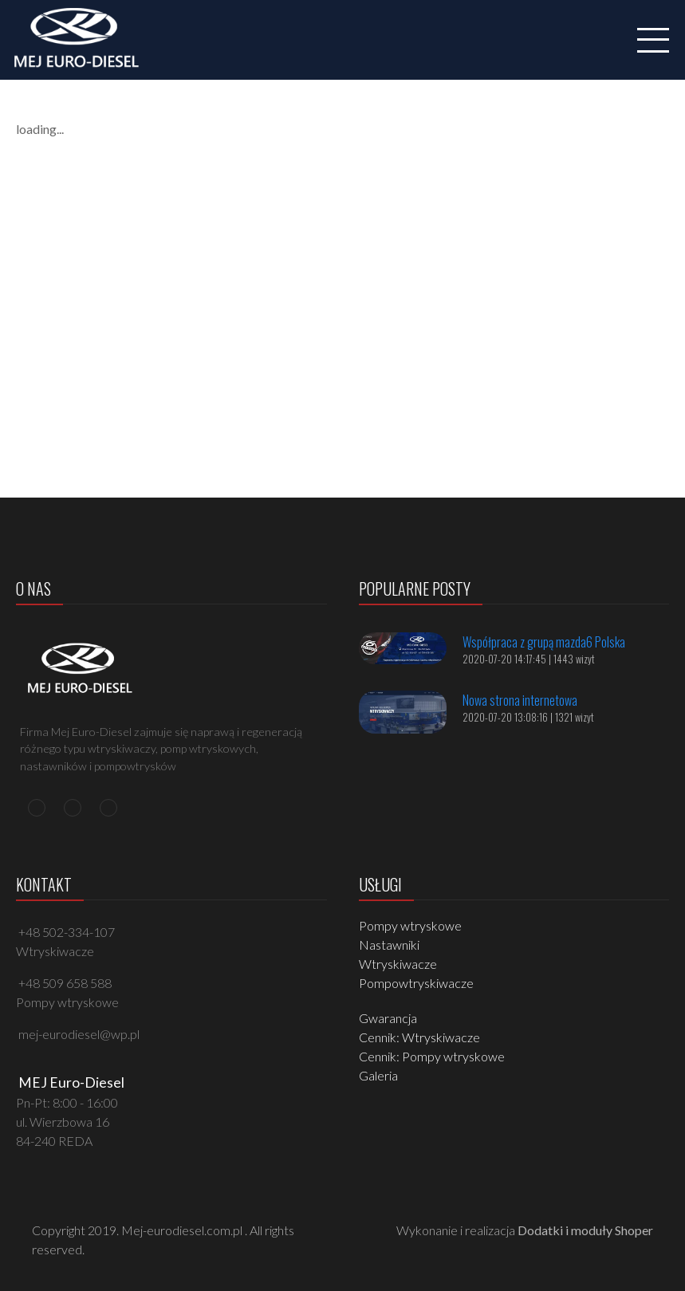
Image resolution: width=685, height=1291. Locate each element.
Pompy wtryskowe (410, 925)
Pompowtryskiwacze (416, 982)
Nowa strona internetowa (520, 700)
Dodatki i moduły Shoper (585, 1230)
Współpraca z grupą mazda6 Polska (544, 641)
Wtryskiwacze (398, 963)
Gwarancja (388, 1017)
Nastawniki (389, 944)
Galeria (378, 1075)
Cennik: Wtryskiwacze (419, 1037)
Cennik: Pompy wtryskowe (432, 1056)
